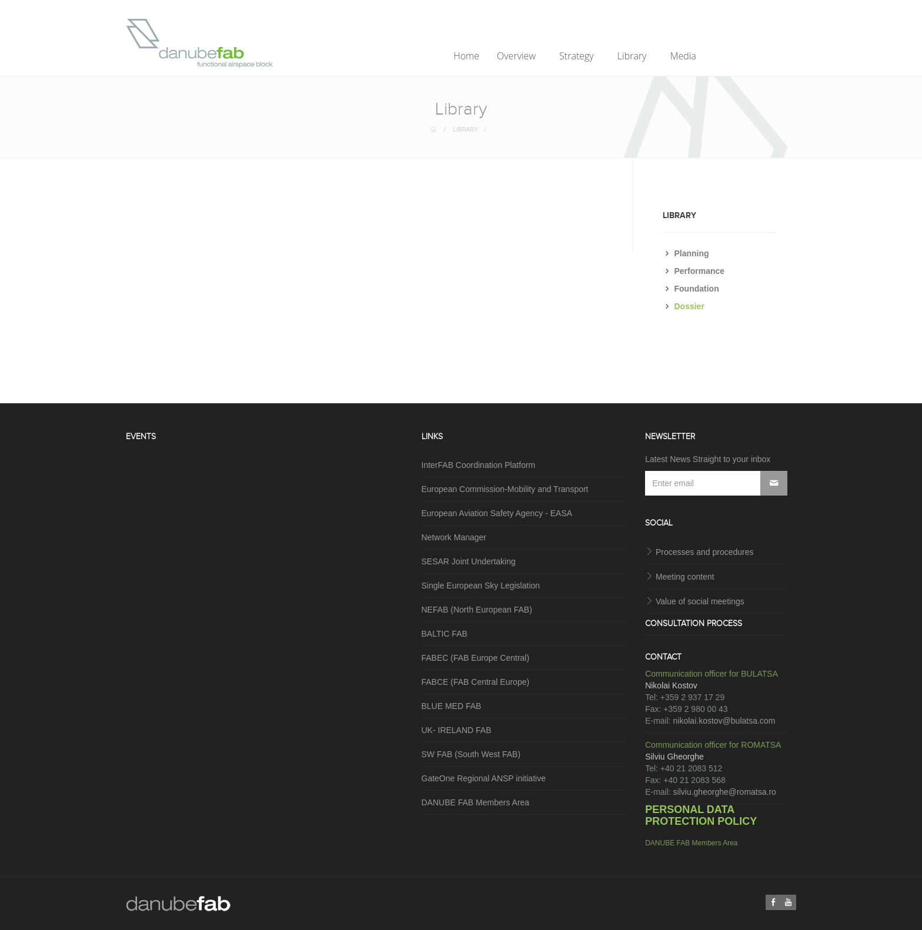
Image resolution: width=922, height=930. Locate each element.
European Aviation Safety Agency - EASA (497, 513)
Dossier (689, 306)
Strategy (577, 55)
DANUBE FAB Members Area (476, 802)
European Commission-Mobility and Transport (505, 489)
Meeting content (685, 576)
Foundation (696, 288)
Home (466, 55)
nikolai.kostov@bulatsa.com (724, 720)
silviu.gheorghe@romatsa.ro (724, 792)
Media (684, 55)
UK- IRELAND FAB (457, 730)
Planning (691, 253)
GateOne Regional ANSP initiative (484, 778)
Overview (517, 55)
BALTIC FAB (444, 633)
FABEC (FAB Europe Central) (476, 658)
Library (633, 55)
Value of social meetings (700, 601)
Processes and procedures (705, 552)
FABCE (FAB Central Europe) (476, 682)
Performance (699, 271)
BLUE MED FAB (452, 706)
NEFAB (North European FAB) (477, 609)
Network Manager (454, 537)
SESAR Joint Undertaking (469, 561)
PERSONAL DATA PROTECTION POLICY (701, 815)
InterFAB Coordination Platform (479, 465)
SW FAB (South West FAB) (471, 754)
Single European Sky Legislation (481, 585)
